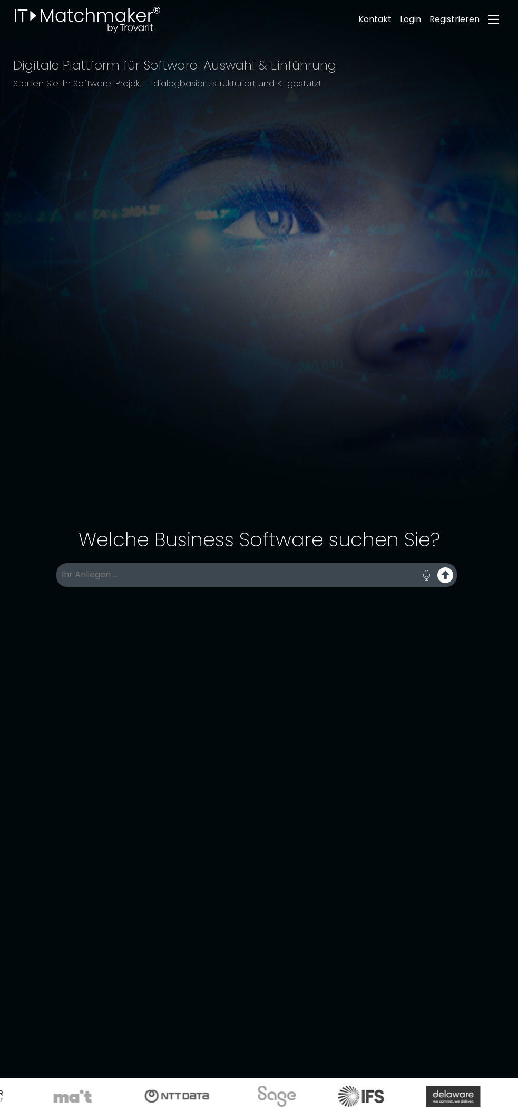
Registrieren (454, 19)
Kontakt (375, 19)
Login (410, 19)
